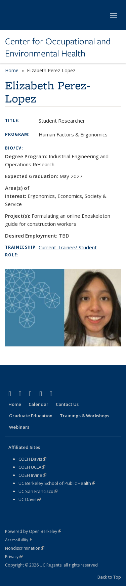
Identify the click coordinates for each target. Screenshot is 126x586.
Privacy (14, 556)
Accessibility (18, 540)
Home (11, 70)
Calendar (38, 404)
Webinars (19, 427)
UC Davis (29, 499)
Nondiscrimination (24, 548)
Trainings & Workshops (84, 416)
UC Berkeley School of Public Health (56, 483)
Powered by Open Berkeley (33, 531)
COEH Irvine (32, 475)
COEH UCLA (31, 467)
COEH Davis (32, 459)
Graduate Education (30, 416)
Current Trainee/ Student (68, 247)
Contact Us (67, 404)
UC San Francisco (37, 491)
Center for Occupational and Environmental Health (58, 47)
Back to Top (109, 577)
